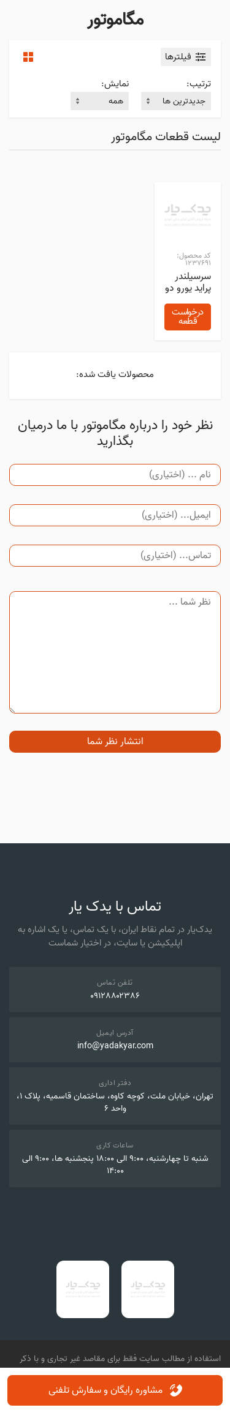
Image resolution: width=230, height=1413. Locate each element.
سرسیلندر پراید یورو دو (188, 282)
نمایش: (115, 84)
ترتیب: (198, 84)
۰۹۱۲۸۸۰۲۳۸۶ (115, 996)
